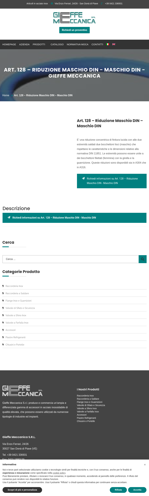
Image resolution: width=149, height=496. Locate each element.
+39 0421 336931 (111, 3)
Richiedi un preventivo (74, 30)
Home (5, 95)
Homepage (9, 44)
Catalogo (57, 44)
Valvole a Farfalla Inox (17, 322)
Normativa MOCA (77, 44)
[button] (144, 464)
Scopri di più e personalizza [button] (22, 490)
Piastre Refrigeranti (15, 337)
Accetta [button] (137, 490)
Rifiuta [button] (118, 490)
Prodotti (39, 44)
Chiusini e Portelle (15, 344)
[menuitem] (107, 44)
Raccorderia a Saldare (17, 293)
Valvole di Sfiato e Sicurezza (20, 308)
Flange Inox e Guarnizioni (18, 300)
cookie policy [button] (59, 473)
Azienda (24, 44)
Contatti (97, 44)
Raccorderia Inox (14, 286)
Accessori (11, 330)
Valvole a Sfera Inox (16, 315)
